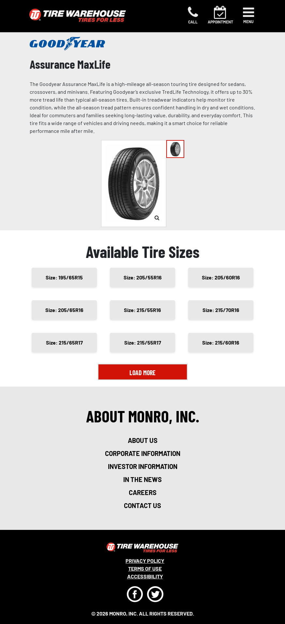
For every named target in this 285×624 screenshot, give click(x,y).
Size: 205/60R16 (221, 277)
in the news (142, 479)
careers (143, 492)
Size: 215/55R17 (142, 342)
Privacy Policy (145, 561)
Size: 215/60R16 (220, 342)
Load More (142, 372)
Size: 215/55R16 (142, 310)
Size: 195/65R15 (64, 277)
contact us (142, 505)
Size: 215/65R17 (64, 342)
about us (143, 440)
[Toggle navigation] (248, 15)
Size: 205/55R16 (143, 277)
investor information (142, 466)
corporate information (142, 453)
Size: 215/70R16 (220, 310)
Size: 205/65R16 (64, 310)
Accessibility (145, 576)
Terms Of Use (145, 568)
